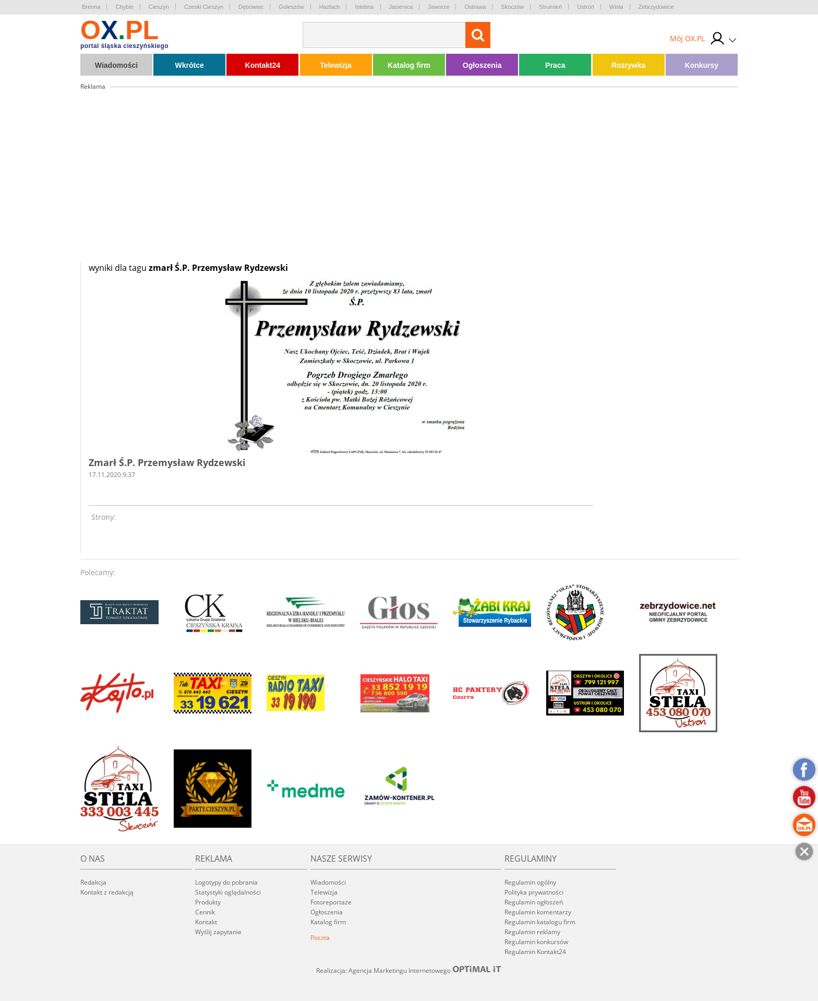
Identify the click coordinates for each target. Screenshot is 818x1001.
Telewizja (335, 65)
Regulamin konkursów (536, 941)
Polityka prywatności (533, 892)
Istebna (364, 7)
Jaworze (438, 7)
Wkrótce (189, 65)
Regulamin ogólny (530, 882)
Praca (555, 65)
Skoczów (512, 7)
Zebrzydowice (656, 7)
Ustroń (585, 7)
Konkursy (702, 65)
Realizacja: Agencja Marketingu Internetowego (409, 970)
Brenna (91, 7)
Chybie (124, 7)
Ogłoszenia (482, 65)
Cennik (205, 912)
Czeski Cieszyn (203, 7)
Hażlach (329, 7)
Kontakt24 (263, 65)
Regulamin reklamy (532, 931)
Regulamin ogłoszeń (533, 902)
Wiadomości (116, 65)
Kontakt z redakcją (107, 892)
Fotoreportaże (331, 902)
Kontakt (206, 921)
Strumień (550, 7)
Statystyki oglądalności (228, 892)
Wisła (616, 7)
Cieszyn (159, 7)
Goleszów (291, 7)
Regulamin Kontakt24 (535, 951)
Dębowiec (250, 7)
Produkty (208, 902)
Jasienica (401, 7)
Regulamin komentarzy (537, 912)
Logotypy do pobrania (226, 882)
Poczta (320, 937)
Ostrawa (475, 7)
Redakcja (93, 882)
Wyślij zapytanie (218, 931)
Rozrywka (628, 65)
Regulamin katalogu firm (539, 921)
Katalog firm (409, 65)
